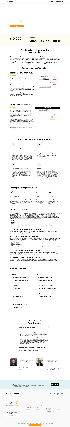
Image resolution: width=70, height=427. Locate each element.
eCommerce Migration (30, 404)
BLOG (19, 423)
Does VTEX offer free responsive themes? (28, 350)
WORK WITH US (38, 423)
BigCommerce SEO (39, 405)
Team (57, 404)
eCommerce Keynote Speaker (29, 411)
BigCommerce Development (48, 404)
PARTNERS (29, 423)
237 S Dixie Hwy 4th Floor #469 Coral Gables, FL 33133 (13, 413)
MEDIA (33, 423)
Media (57, 405)
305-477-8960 (50, 1)
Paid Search (38, 409)
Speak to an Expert (59, 1)
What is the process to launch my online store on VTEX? (32, 347)
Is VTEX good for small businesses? (27, 327)
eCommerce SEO (39, 404)
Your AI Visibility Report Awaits (35, 425)
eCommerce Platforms (30, 407)
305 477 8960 (12, 410)
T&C (46, 423)
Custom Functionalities (30, 405)
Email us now (11, 415)
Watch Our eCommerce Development (49, 29)
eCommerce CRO (29, 409)
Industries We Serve (59, 411)
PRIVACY (43, 423)
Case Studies (58, 409)
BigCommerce (22, 21)
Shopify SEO (38, 407)
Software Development (50, 411)
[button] (34, 327)
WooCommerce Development (48, 409)
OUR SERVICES (23, 423)
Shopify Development (49, 406)
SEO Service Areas (39, 411)
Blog (56, 407)
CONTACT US (51, 423)
